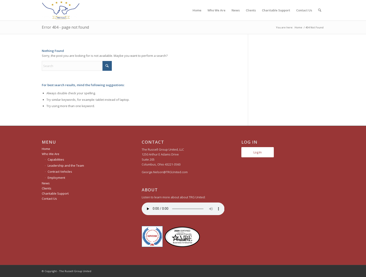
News (46, 183)
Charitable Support (55, 193)
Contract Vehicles (60, 171)
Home (46, 149)
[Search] (319, 10)
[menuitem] (197, 10)
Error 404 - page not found (65, 27)
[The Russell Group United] (61, 10)
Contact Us (49, 198)
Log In (257, 152)
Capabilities (56, 159)
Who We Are (50, 154)
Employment (56, 178)
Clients (46, 188)
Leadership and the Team (66, 165)
